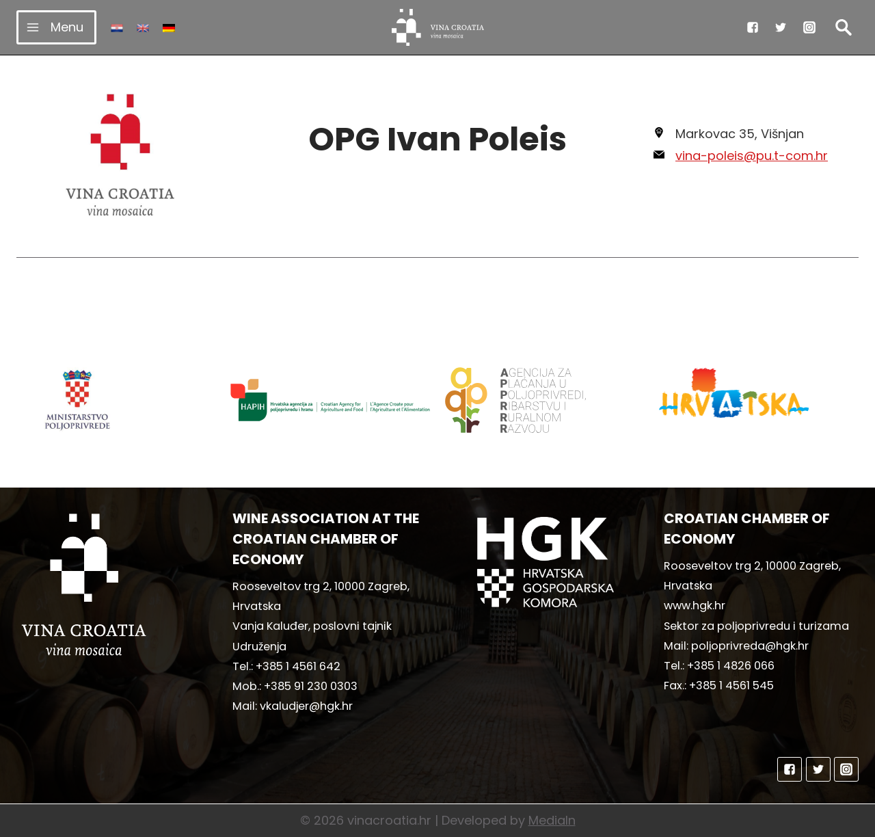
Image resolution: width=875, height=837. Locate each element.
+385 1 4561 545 (731, 685)
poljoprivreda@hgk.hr (750, 646)
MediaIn (552, 820)
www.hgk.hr (694, 605)
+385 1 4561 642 (298, 666)
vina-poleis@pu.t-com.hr (751, 155)
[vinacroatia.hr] (438, 27)
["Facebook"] (752, 27)
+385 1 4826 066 (731, 666)
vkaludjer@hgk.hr (306, 706)
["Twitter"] (780, 27)
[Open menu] (56, 27)
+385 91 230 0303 (311, 686)
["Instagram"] (809, 27)
